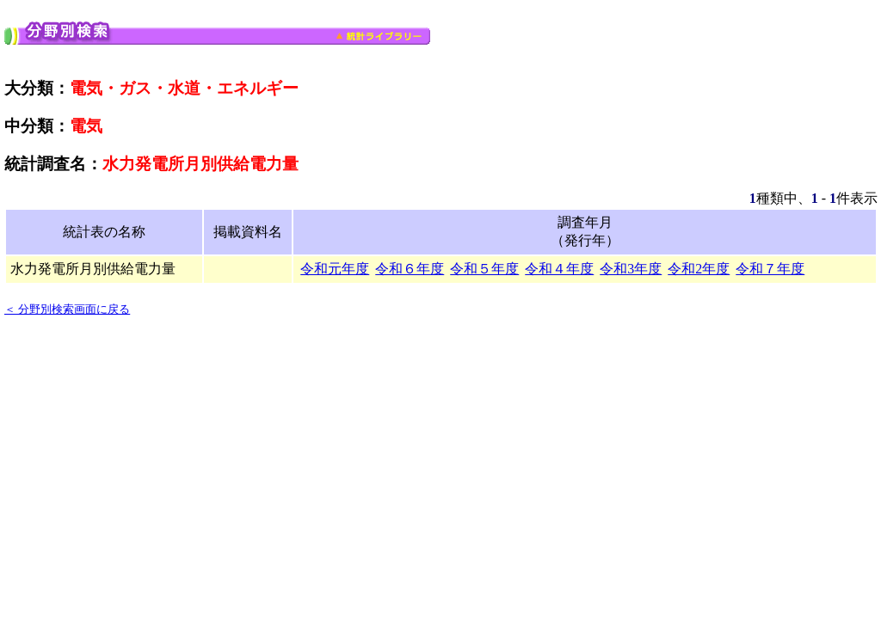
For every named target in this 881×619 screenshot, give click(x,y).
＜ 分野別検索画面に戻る (67, 309)
